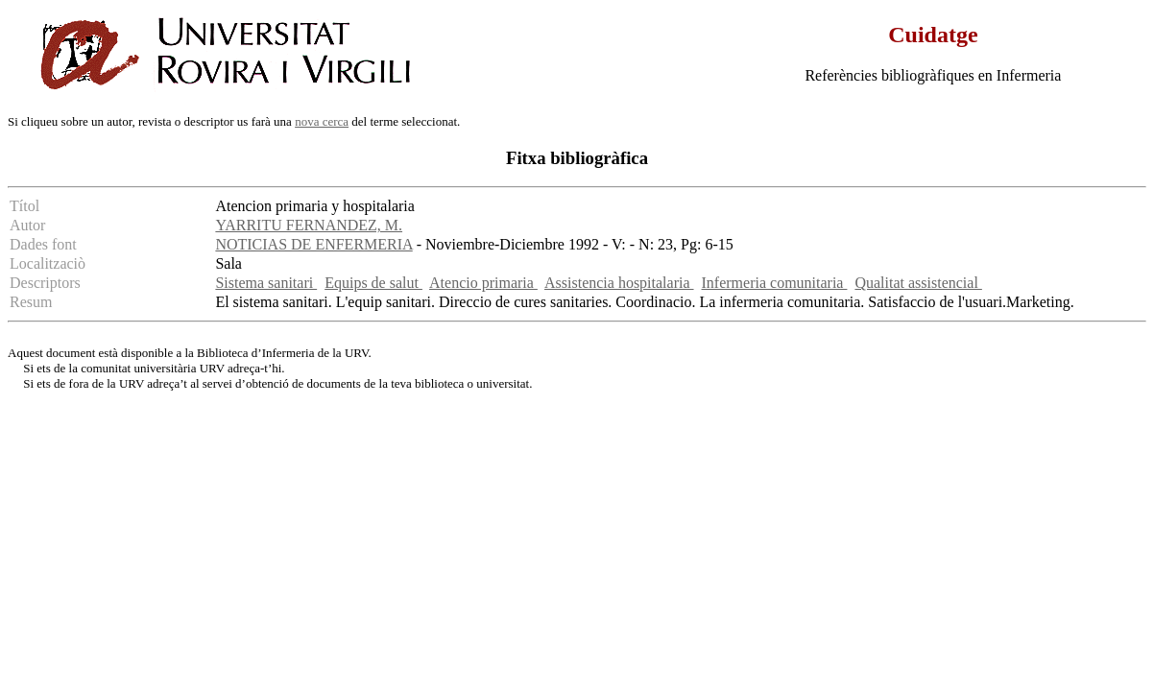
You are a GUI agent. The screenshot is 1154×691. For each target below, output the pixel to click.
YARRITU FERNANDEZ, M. (308, 225)
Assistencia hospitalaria (619, 282)
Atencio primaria (483, 282)
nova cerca (322, 121)
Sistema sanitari (266, 282)
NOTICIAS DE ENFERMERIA (313, 244)
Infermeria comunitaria (775, 282)
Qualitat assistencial (917, 282)
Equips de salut (373, 282)
